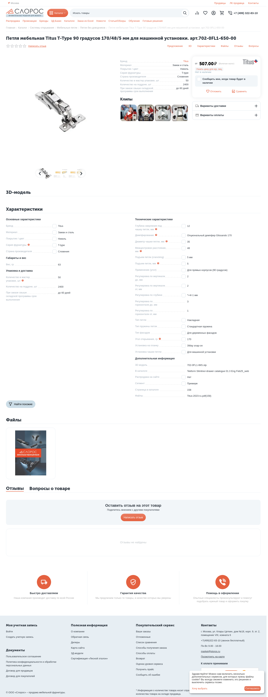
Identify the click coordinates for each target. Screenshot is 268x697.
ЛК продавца (237, 3)
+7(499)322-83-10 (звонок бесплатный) (223, 640)
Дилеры (75, 642)
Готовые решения (153, 20)
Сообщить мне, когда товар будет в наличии (221, 80)
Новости (101, 20)
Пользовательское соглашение (23, 656)
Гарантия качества (133, 593)
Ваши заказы (143, 631)
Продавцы (220, 3)
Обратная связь (80, 637)
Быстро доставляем (44, 593)
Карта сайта (77, 647)
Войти (9, 631)
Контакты (253, 3)
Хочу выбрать (199, 688)
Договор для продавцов (19, 670)
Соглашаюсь (252, 688)
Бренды (43, 20)
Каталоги (69, 20)
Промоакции (30, 20)
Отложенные (143, 637)
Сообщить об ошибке (148, 674)
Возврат (140, 658)
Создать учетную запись (20, 637)
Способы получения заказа (151, 647)
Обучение (134, 20)
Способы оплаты (145, 653)
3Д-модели (77, 653)
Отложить (213, 91)
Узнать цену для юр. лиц (209, 69)
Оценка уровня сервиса (149, 664)
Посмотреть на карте (213, 656)
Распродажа (13, 20)
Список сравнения (146, 642)
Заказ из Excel (85, 20)
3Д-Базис (56, 20)
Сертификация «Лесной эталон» (89, 658)
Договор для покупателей (20, 676)
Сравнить (239, 91)
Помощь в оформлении (222, 593)
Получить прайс (145, 669)
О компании (77, 631)
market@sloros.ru (210, 651)
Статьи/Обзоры (117, 20)
